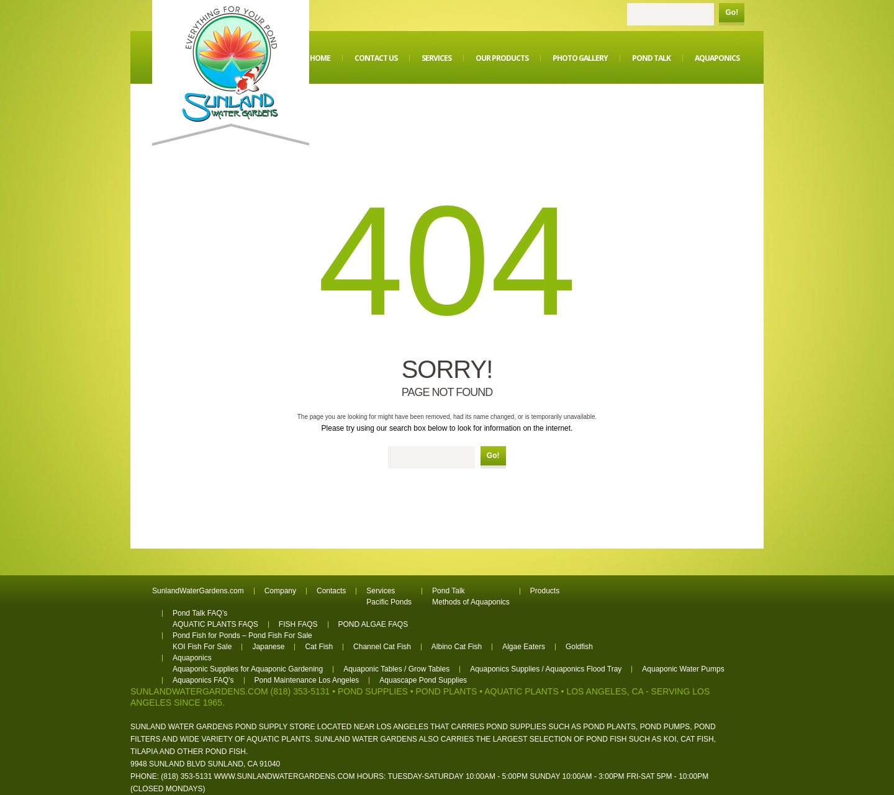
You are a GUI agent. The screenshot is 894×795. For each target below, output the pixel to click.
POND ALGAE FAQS (373, 624)
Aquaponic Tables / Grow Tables (396, 669)
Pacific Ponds (389, 602)
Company (280, 590)
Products (544, 590)
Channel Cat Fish (382, 646)
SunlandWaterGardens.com (198, 590)
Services (436, 58)
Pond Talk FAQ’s (200, 613)
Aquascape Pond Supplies (423, 680)
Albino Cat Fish (456, 646)
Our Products (502, 58)
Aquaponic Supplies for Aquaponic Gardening (248, 669)
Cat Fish (319, 646)
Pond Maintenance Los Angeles (307, 680)
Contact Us (375, 58)
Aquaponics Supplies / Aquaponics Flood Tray (545, 669)
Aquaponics (717, 58)
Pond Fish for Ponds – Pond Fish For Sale (242, 635)
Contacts (331, 590)
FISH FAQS (298, 624)
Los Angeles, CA (604, 691)
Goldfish (579, 646)
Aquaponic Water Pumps (683, 669)
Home (320, 58)
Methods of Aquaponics (471, 602)
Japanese (268, 646)
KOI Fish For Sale (202, 646)
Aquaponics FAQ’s (203, 680)
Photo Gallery (580, 58)
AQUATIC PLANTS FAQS (215, 624)
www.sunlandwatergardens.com (284, 776)
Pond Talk (651, 58)
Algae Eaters (523, 646)
